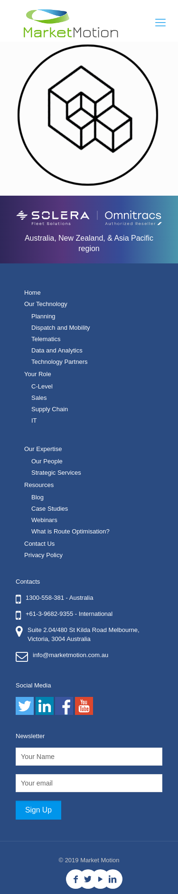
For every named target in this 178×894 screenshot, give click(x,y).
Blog (37, 497)
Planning (43, 316)
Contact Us (39, 543)
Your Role (37, 374)
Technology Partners (59, 361)
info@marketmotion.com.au (70, 655)
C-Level (42, 386)
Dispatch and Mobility (60, 327)
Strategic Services (56, 472)
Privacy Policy (43, 555)
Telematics (45, 339)
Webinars (44, 520)
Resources (39, 484)
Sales (39, 397)
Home (32, 292)
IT (34, 420)
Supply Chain (49, 409)
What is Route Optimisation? (70, 531)
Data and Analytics (57, 350)
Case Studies (49, 508)
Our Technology (45, 303)
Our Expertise (43, 448)
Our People (47, 461)
